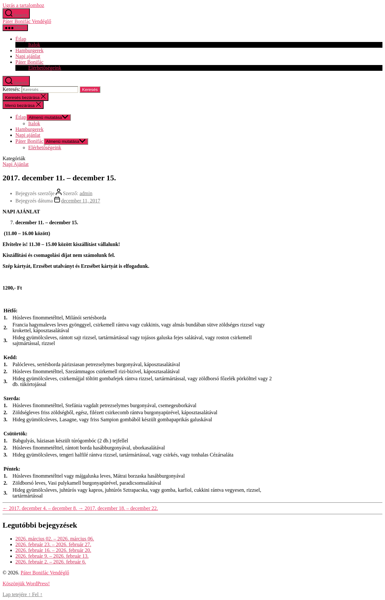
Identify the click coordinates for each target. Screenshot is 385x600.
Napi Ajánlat (16, 164)
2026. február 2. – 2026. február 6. (50, 561)
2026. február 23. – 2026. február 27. (53, 544)
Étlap (20, 39)
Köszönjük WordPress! (26, 583)
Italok (34, 44)
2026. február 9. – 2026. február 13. (51, 556)
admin (86, 193)
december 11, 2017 (80, 200)
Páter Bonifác (29, 62)
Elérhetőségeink (44, 67)
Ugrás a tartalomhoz (23, 5)
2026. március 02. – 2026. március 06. (54, 538)
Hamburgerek (29, 50)
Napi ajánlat (27, 56)
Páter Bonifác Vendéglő (27, 21)
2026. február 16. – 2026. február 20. (53, 550)
